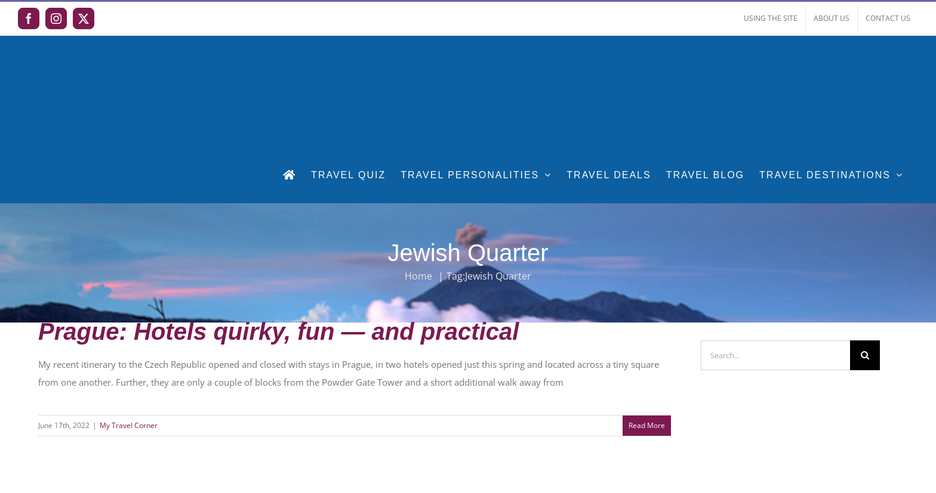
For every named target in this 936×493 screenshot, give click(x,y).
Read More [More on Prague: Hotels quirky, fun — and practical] (647, 425)
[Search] (865, 355)
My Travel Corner (129, 425)
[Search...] (775, 355)
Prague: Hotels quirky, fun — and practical (278, 331)
